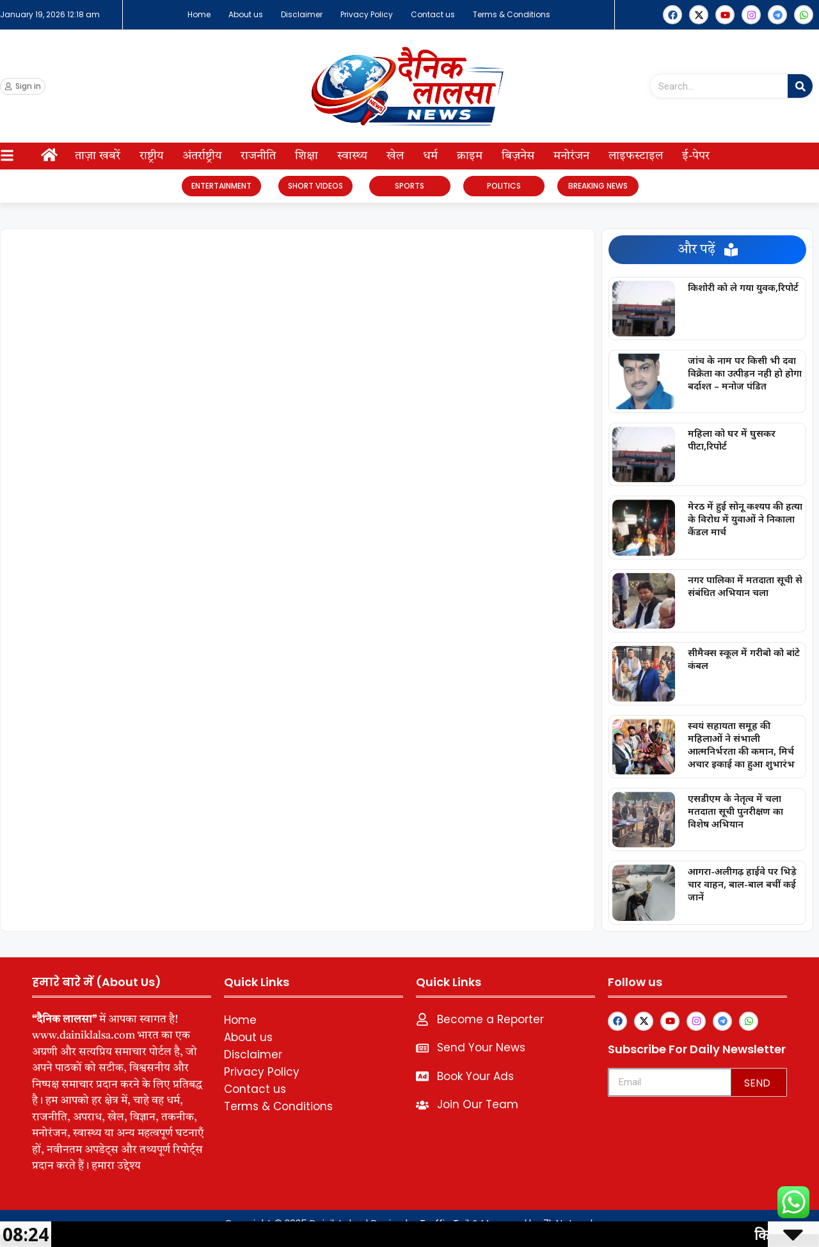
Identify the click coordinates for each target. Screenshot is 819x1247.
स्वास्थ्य (352, 156)
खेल (395, 156)
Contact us (433, 14)
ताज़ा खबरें (97, 156)
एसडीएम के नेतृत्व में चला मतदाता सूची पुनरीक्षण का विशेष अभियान (735, 811)
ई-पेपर (696, 156)
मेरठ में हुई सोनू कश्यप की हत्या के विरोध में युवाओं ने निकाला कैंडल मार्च (745, 518)
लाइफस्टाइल (635, 156)
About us (245, 14)
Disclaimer (301, 14)
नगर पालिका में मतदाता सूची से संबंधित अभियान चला (745, 586)
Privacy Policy (366, 14)
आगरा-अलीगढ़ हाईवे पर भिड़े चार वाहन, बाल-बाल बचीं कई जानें (742, 884)
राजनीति (258, 156)
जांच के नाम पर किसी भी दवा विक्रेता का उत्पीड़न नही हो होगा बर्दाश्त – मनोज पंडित (745, 373)
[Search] (800, 86)
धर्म (430, 156)
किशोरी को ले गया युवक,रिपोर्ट (743, 287)
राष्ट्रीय (151, 156)
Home (199, 14)
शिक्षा (306, 156)
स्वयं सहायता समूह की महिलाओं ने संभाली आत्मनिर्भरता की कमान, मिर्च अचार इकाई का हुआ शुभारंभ (741, 744)
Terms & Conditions (511, 14)
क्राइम (469, 156)
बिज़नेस (518, 156)
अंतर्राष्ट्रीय (201, 156)
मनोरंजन (571, 156)
